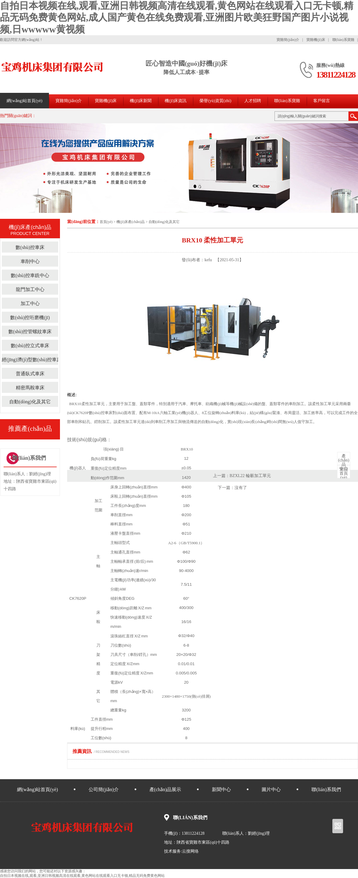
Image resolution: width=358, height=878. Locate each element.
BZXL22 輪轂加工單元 (250, 475)
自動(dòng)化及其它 (164, 222)
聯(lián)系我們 (326, 789)
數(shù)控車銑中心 (30, 275)
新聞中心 (221, 789)
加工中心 (30, 303)
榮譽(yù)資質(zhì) (215, 101)
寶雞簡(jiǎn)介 (288, 40)
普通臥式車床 (30, 373)
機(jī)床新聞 (141, 101)
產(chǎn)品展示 (165, 789)
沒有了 (240, 487)
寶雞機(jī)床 (315, 40)
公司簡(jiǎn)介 (104, 789)
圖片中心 (271, 789)
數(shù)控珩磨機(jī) (30, 317)
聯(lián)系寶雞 (343, 40)
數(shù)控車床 (30, 247)
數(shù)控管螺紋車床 (30, 331)
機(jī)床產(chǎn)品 (130, 222)
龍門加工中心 (30, 289)
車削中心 (30, 261)
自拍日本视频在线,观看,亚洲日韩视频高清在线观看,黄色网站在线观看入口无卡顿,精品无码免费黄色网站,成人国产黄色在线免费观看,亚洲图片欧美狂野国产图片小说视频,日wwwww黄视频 (176, 17)
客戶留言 (321, 101)
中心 (343, 462)
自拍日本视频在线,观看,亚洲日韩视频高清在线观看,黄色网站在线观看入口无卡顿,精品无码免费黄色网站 (82, 876)
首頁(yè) (106, 222)
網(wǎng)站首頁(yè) (24, 101)
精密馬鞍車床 (30, 387)
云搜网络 (190, 851)
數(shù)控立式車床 (30, 345)
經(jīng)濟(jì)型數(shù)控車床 (31, 359)
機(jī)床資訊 (175, 101)
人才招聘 (252, 101)
